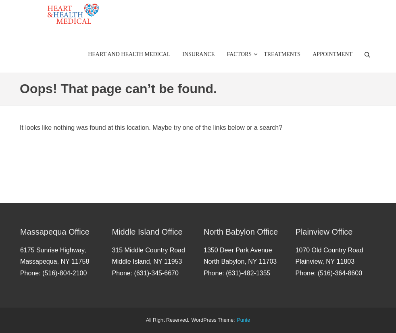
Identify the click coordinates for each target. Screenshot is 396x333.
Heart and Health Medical (129, 54)
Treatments (282, 54)
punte (243, 320)
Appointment (332, 54)
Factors (239, 54)
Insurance (198, 54)
